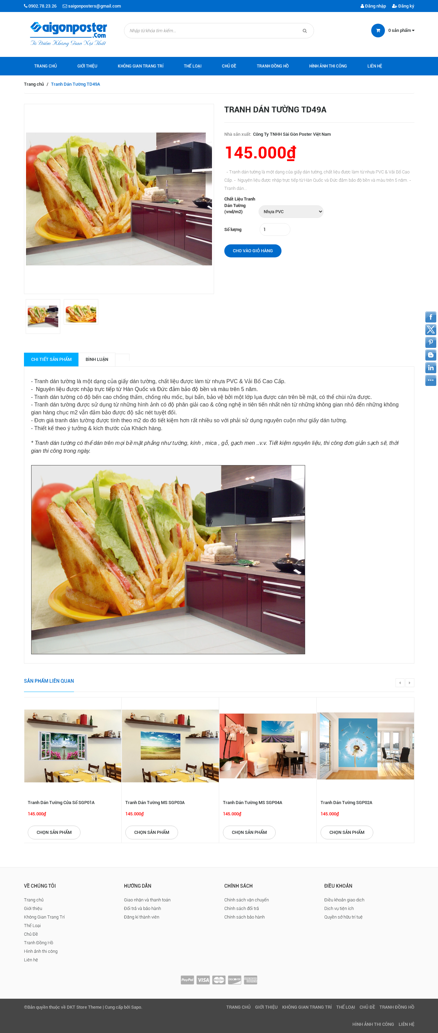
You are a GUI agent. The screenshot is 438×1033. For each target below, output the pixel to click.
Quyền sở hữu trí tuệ (343, 917)
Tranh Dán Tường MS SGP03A (155, 802)
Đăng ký (403, 6)
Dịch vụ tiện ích (339, 908)
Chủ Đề (229, 66)
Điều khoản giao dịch (344, 899)
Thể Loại (192, 66)
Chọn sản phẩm (54, 832)
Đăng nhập (373, 6)
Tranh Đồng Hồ (273, 66)
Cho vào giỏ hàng (253, 250)
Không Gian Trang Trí (140, 66)
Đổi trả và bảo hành (142, 908)
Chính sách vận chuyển (246, 899)
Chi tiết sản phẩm (51, 359)
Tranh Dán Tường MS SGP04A (252, 802)
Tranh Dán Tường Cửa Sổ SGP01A (61, 802)
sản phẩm (401, 30)
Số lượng (232, 229)
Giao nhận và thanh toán (147, 899)
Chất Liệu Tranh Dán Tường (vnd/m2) (239, 205)
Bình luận (97, 359)
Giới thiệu (87, 66)
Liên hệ (374, 66)
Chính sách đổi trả (241, 908)
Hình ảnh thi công (328, 66)
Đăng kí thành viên (141, 917)
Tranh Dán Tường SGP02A (346, 802)
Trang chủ (45, 66)
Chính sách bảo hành (244, 917)
